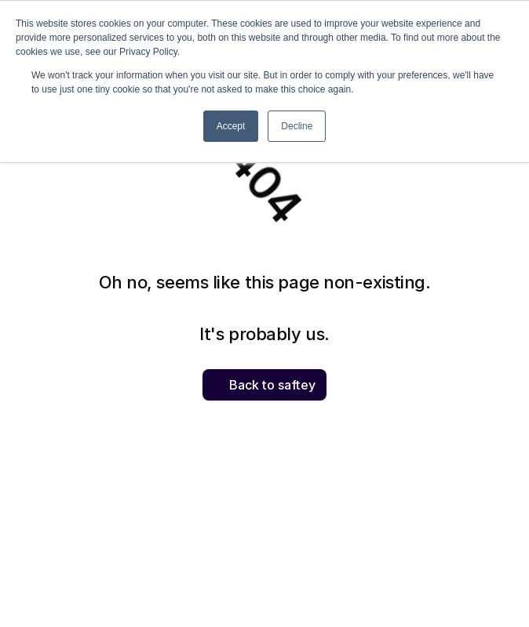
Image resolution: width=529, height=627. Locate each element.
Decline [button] (296, 126)
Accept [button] (231, 126)
